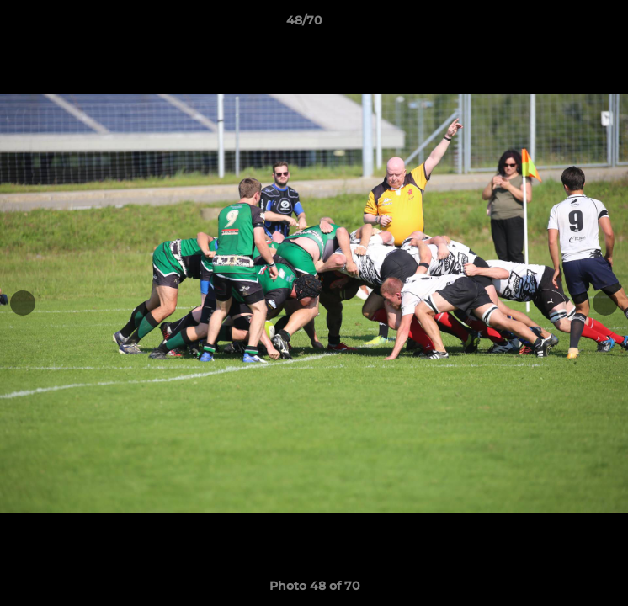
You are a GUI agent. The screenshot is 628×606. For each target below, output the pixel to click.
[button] (567, 24)
